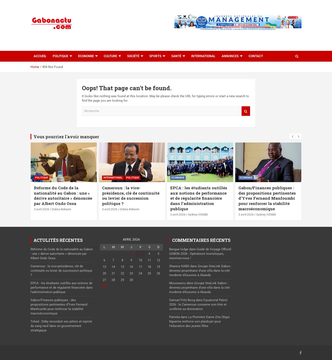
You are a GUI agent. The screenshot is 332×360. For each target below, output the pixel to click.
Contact (256, 56)
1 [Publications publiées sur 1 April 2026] (122, 254)
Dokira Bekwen (61, 209)
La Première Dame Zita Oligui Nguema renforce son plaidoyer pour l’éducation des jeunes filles (199, 321)
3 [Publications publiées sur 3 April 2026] (140, 254)
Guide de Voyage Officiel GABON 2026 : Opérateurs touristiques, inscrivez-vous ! (200, 253)
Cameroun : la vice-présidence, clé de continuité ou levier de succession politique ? (130, 195)
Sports (155, 56)
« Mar (104, 285)
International (203, 56)
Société (133, 56)
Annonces (230, 56)
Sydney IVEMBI (198, 214)
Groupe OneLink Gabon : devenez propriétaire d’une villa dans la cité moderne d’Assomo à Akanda (200, 270)
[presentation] (292, 137)
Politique (60, 56)
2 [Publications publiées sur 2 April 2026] (131, 254)
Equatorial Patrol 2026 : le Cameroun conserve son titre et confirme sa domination (198, 304)
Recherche (246, 111)
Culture (110, 56)
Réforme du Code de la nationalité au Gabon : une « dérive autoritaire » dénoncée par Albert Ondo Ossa (63, 195)
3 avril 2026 (41, 209)
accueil (40, 56)
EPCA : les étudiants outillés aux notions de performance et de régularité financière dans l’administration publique (198, 198)
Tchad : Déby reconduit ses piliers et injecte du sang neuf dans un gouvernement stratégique (61, 326)
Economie (86, 56)
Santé (176, 56)
